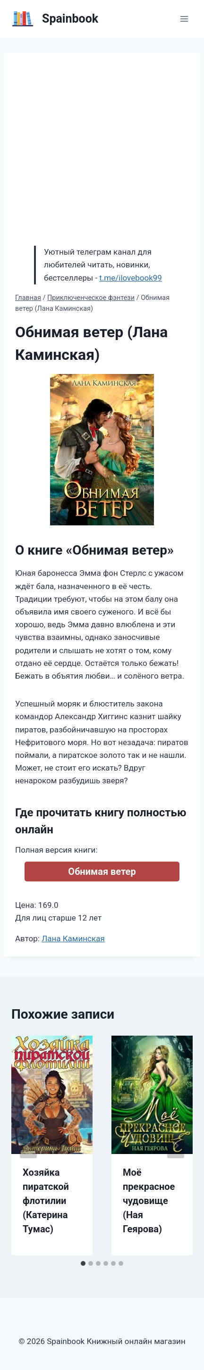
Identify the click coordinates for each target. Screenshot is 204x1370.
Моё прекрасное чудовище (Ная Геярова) (149, 1201)
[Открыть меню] (184, 18)
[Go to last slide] (28, 1145)
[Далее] (175, 1145)
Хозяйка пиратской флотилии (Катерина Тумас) (46, 1201)
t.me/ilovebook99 (130, 277)
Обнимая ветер (102, 871)
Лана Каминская (73, 938)
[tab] (83, 1263)
